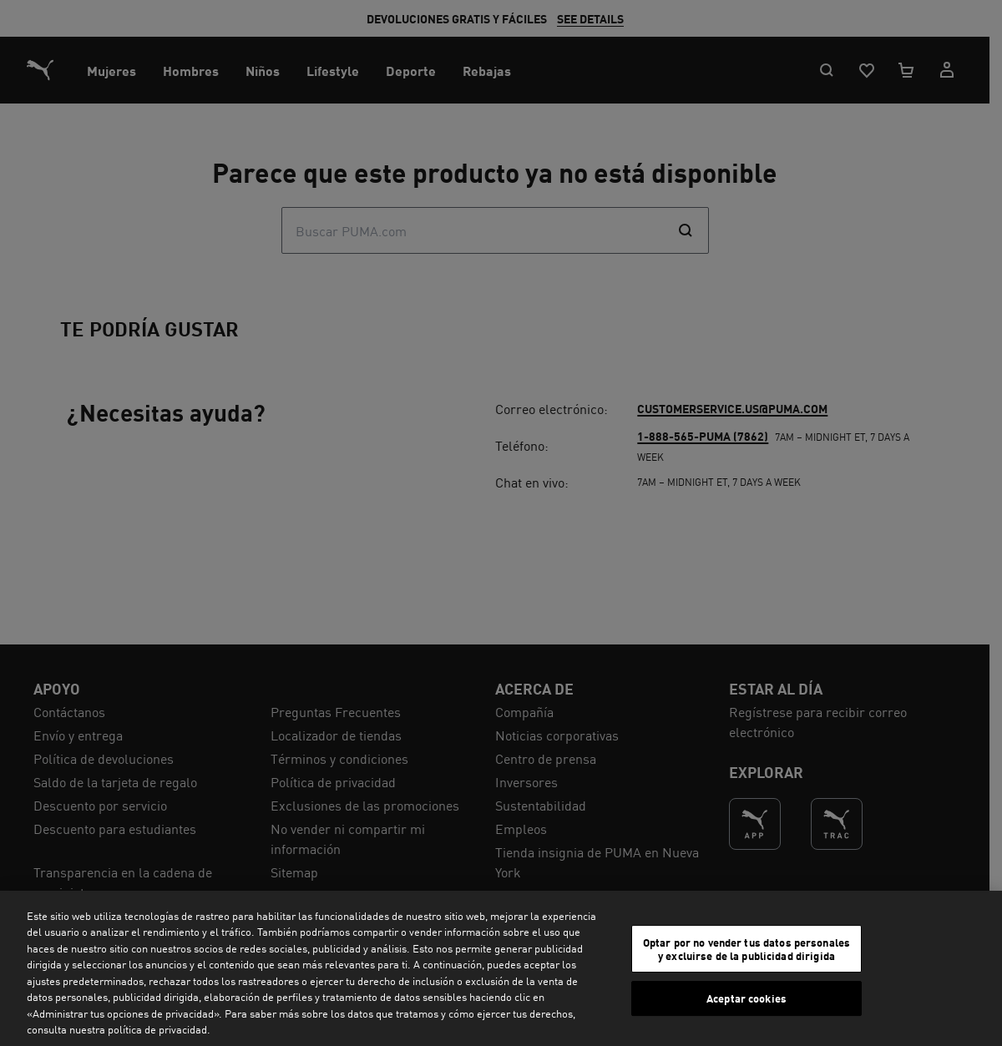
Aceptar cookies (746, 998)
